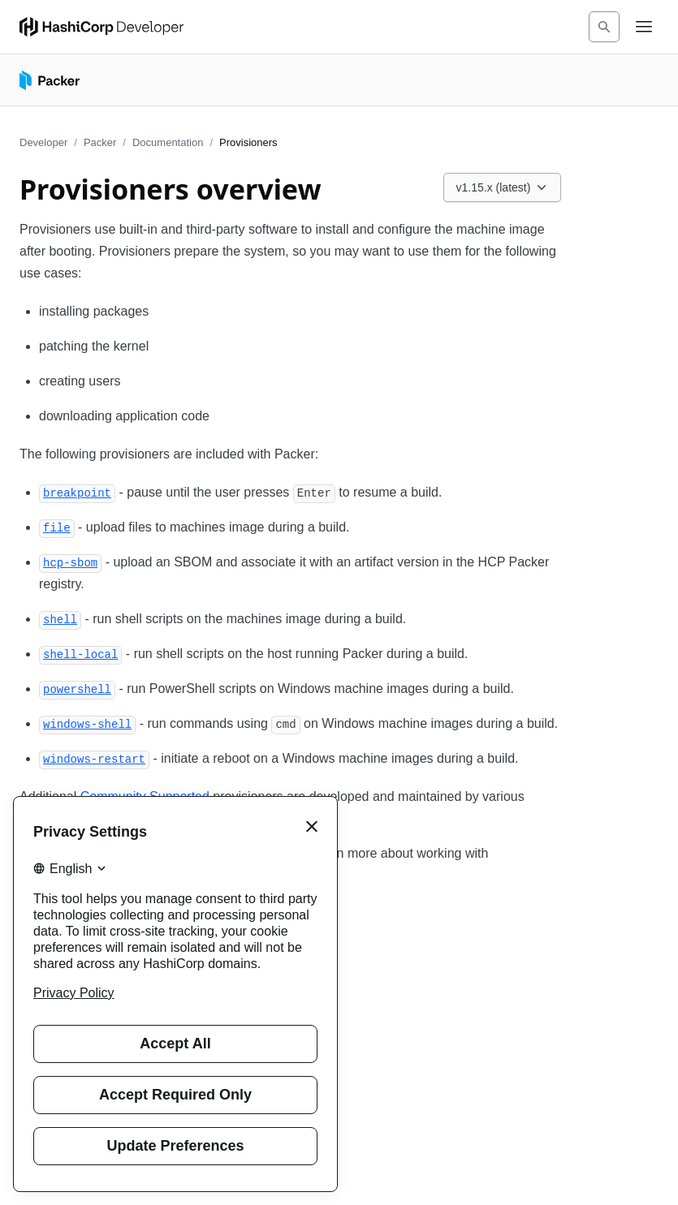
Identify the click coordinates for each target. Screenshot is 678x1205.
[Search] (604, 26)
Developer (43, 142)
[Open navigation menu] (644, 26)
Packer (100, 142)
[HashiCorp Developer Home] (101, 27)
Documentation (167, 142)
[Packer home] (49, 80)
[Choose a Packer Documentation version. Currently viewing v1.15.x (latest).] (502, 187)
